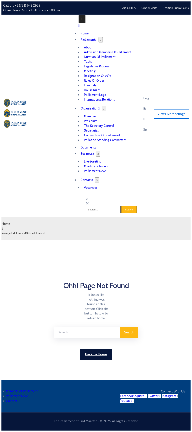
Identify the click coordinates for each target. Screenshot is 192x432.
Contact (87, 180)
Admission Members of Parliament (107, 52)
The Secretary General (99, 126)
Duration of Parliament (99, 57)
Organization (90, 108)
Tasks (88, 61)
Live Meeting (92, 161)
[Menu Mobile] (82, 19)
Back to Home (96, 354)
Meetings (90, 71)
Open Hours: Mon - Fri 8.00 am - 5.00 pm (31, 10)
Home (5, 224)
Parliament (89, 39)
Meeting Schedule (96, 166)
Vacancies (90, 187)
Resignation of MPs (97, 76)
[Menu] (101, 39)
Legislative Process (97, 66)
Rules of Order (94, 80)
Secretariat (91, 130)
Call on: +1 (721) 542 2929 (21, 5)
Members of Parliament (22, 391)
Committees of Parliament (102, 135)
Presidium (90, 121)
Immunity (90, 85)
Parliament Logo (95, 95)
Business (87, 153)
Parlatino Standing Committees (105, 140)
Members (90, 116)
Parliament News (95, 171)
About (88, 47)
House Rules (92, 90)
